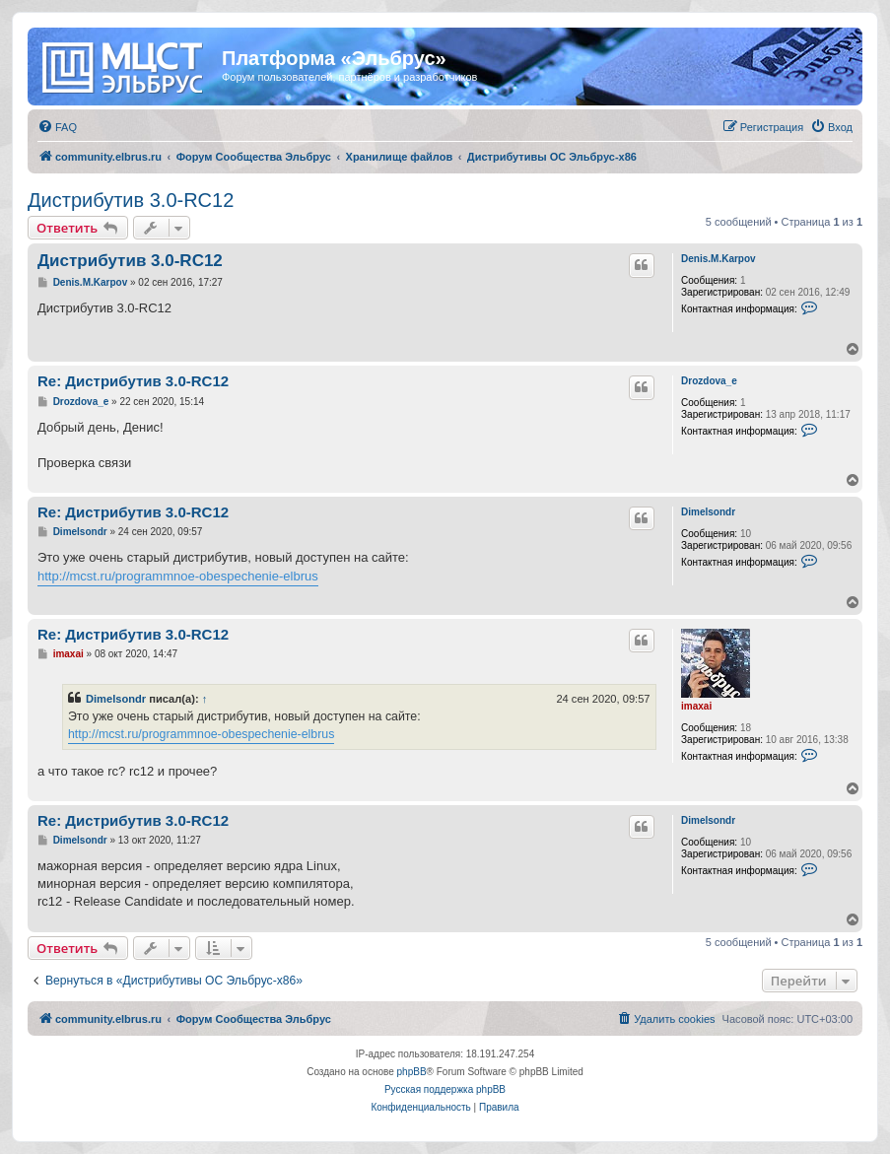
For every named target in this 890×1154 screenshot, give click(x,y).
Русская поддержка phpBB (445, 1089)
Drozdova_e (709, 380)
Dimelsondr (708, 512)
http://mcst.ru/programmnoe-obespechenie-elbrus (177, 576)
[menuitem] (57, 127)
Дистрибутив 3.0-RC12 (131, 200)
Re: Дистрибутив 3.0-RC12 (133, 381)
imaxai (696, 706)
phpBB (412, 1071)
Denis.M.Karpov (718, 258)
